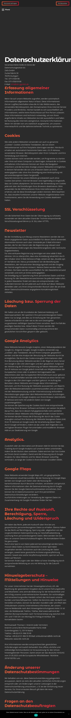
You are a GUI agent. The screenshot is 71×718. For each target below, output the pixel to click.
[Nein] (69, 714)
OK (36, 715)
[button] (5, 9)
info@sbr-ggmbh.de (20, 84)
